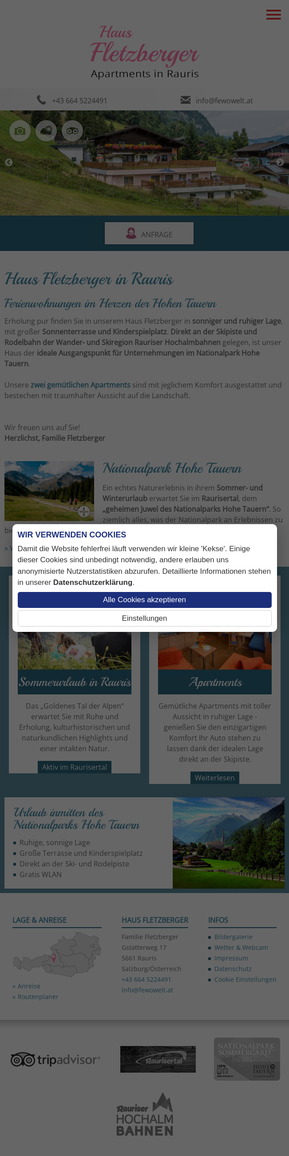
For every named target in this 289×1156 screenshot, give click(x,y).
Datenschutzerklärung (93, 582)
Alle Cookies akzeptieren (144, 600)
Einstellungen (144, 618)
